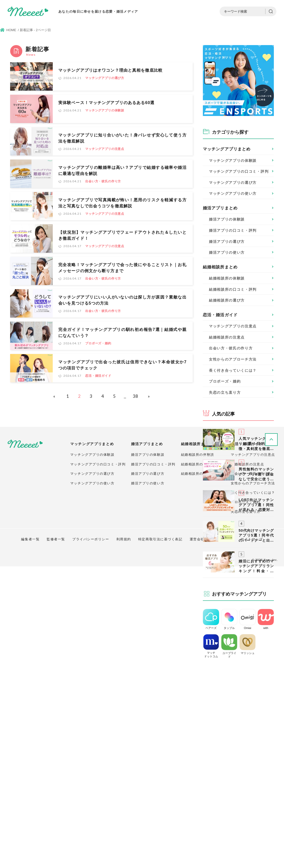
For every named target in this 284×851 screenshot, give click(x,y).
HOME (11, 30)
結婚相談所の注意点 (227, 337)
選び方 (233, 183)
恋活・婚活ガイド (98, 376)
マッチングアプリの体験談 (104, 110)
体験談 (233, 161)
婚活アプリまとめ (220, 208)
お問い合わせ (222, 824)
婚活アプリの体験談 (147, 739)
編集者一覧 (30, 824)
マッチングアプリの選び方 (104, 78)
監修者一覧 (56, 824)
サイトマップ (252, 824)
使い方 (233, 193)
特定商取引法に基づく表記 (160, 824)
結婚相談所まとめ (220, 267)
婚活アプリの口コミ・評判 (153, 749)
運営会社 (197, 824)
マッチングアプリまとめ (227, 149)
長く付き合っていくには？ (233, 370)
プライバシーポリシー (90, 824)
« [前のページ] (54, 396)
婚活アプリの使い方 (147, 768)
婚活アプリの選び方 (147, 758)
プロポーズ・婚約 (98, 343)
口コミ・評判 (239, 171)
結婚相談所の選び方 (197, 758)
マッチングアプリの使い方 (92, 768)
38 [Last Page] (135, 396)
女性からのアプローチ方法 (233, 359)
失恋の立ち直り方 (225, 392)
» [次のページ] (149, 396)
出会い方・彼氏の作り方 (103, 181)
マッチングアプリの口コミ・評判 (98, 749)
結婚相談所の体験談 (197, 739)
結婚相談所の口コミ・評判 (203, 749)
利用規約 (123, 824)
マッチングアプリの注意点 (104, 149)
